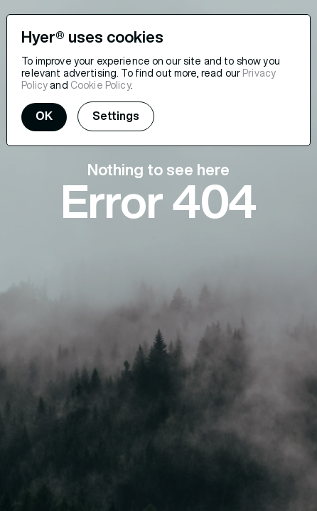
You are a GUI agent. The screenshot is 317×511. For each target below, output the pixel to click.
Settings (115, 115)
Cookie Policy (100, 85)
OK (44, 116)
